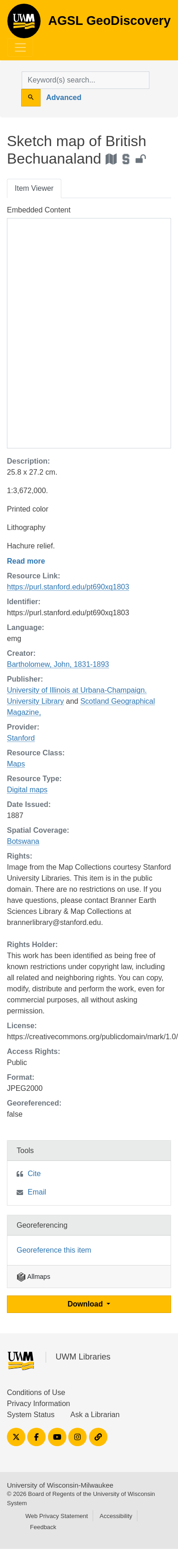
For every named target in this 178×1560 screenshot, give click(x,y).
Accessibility (116, 1516)
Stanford (21, 738)
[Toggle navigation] (20, 47)
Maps (16, 764)
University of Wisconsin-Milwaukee (60, 1485)
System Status (30, 1415)
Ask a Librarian (95, 1415)
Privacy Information (38, 1403)
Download (86, 1304)
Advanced (63, 97)
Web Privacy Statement (56, 1516)
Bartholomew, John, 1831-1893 (58, 664)
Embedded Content (39, 210)
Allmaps (33, 1276)
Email (37, 1192)
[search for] (85, 80)
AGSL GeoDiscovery (24, 24)
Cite (34, 1173)
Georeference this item (54, 1250)
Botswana (23, 841)
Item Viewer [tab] (34, 188)
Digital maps (27, 790)
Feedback (43, 1527)
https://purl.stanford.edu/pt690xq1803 (68, 587)
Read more (26, 561)
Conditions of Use (36, 1392)
